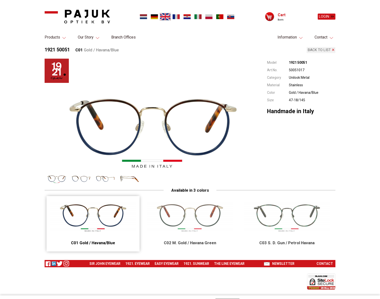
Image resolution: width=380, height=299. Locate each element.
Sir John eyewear (104, 262)
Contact (321, 37)
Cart (281, 14)
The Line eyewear (229, 262)
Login (324, 16)
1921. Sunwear (196, 262)
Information (287, 37)
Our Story (86, 37)
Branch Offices (123, 37)
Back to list (319, 49)
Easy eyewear (167, 262)
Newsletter (283, 262)
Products (52, 37)
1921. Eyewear (137, 262)
